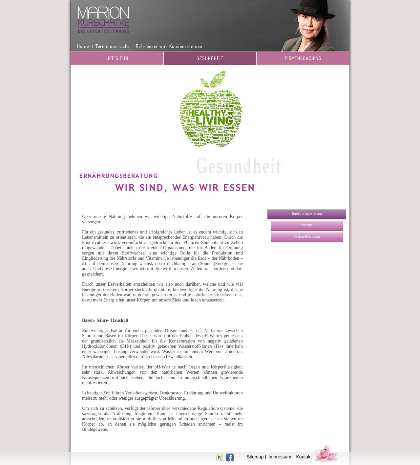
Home (83, 46)
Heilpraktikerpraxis (306, 236)
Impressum (279, 456)
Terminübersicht (112, 46)
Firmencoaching (303, 58)
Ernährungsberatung (307, 213)
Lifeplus (306, 225)
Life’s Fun (117, 58)
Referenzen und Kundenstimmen (169, 46)
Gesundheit (210, 58)
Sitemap (255, 456)
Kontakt (304, 456)
